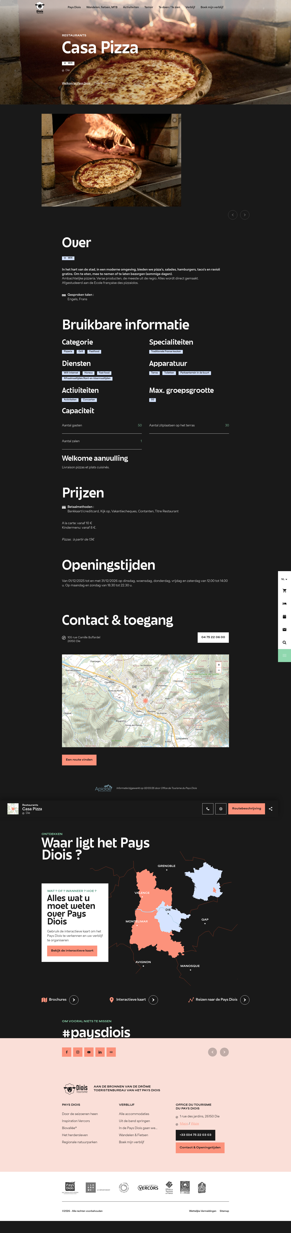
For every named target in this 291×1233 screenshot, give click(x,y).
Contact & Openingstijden (200, 1147)
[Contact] (284, 629)
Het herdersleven (75, 1135)
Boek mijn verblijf (212, 7)
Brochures (54, 1000)
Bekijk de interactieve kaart (72, 950)
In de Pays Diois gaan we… (138, 1128)
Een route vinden (79, 760)
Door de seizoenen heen (80, 1114)
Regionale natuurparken (79, 1142)
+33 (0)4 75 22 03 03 (195, 1135)
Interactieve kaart (127, 1000)
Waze (195, 1123)
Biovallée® (69, 1128)
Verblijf (190, 7)
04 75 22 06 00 (213, 637)
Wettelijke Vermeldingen (202, 1211)
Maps (184, 1123)
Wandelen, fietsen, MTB (101, 7)
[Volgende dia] (244, 215)
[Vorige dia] (232, 215)
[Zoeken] (284, 642)
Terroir (148, 7)
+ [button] (219, 664)
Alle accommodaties (134, 1114)
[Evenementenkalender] (284, 616)
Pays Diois (74, 7)
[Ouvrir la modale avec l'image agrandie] (111, 160)
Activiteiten (131, 7)
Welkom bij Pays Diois (76, 83)
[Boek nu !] (284, 590)
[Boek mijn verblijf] (284, 603)
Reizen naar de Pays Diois (212, 1000)
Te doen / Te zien (169, 7)
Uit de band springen (134, 1121)
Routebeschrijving (246, 808)
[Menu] (284, 655)
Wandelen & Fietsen (133, 1135)
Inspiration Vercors (76, 1121)
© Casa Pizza (174, 120)
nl (283, 579)
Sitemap (224, 1211)
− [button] (219, 670)
